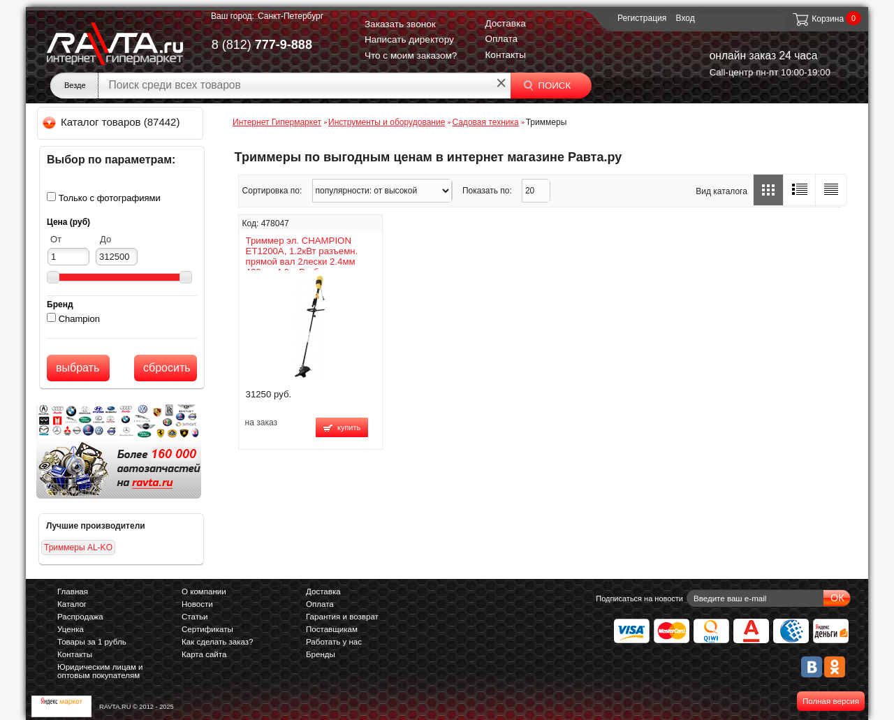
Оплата (501, 39)
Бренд (60, 304)
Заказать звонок (400, 24)
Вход (685, 18)
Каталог (72, 604)
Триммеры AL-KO (78, 547)
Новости (197, 604)
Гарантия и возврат (342, 616)
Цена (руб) (68, 222)
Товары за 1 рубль (91, 642)
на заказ (261, 422)
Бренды (320, 654)
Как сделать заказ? (218, 642)
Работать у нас (334, 642)
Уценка (70, 629)
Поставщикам (332, 629)
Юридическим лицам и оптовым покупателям (100, 671)
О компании (204, 591)
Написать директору (409, 39)
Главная (72, 591)
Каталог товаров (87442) (112, 122)
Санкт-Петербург (290, 16)
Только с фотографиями (110, 198)
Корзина (817, 19)
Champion (79, 319)
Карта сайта (204, 654)
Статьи (194, 616)
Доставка (505, 23)
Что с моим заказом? (411, 55)
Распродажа (80, 616)
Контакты (505, 55)
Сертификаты (207, 629)
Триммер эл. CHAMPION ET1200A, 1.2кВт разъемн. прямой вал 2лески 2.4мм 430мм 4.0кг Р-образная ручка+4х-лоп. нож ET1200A (306, 261)
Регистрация (641, 18)
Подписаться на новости (639, 598)
